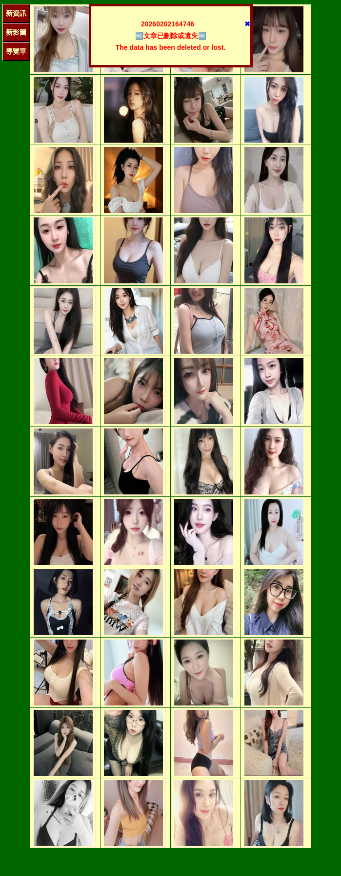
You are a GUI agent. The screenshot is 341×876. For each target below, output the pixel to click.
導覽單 (16, 51)
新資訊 (16, 13)
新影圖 (16, 32)
